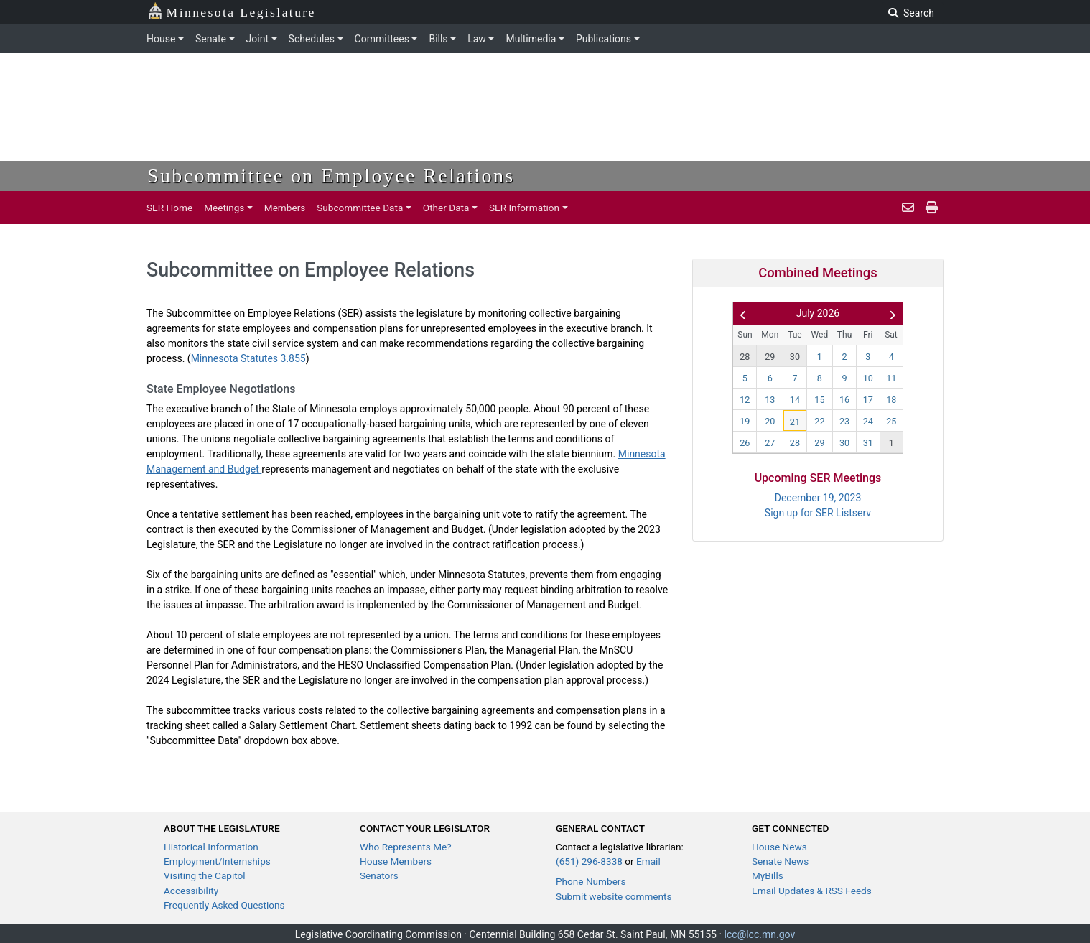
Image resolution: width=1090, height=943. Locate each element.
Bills (438, 39)
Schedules (312, 39)
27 (770, 442)
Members (284, 207)
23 (844, 421)
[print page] (932, 207)
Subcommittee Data (360, 207)
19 (745, 421)
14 (795, 399)
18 (891, 399)
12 (745, 399)
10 (868, 378)
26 (745, 442)
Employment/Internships (217, 861)
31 (868, 442)
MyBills (767, 875)
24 (868, 421)
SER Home (169, 207)
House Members (396, 861)
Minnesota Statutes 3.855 (248, 358)
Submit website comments (614, 896)
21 (795, 422)
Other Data (446, 207)
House (160, 39)
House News (779, 847)
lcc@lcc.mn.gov (760, 934)
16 (844, 399)
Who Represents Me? (406, 847)
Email (648, 861)
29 (770, 356)
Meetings (224, 207)
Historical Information (211, 847)
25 (891, 421)
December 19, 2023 (818, 497)
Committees (382, 39)
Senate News (780, 861)
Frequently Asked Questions (224, 905)
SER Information (524, 207)
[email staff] (908, 207)
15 (819, 399)
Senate (210, 39)
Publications (603, 39)
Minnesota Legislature (231, 11)
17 (868, 399)
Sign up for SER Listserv (818, 513)
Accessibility (191, 890)
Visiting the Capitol (205, 875)
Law (476, 39)
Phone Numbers (590, 881)
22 (819, 421)
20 (770, 421)
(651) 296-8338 (589, 861)
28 (745, 356)
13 (770, 399)
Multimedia (531, 39)
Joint (257, 39)
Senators (379, 875)
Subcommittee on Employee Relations (331, 175)
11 (891, 378)
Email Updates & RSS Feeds (812, 890)
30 (795, 356)
